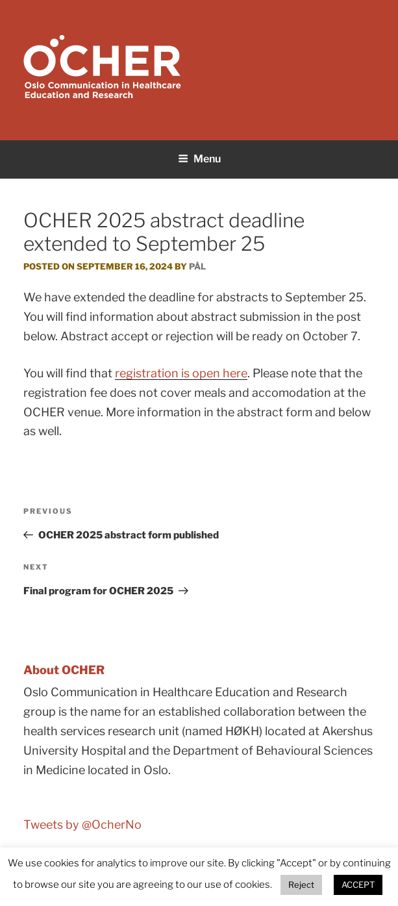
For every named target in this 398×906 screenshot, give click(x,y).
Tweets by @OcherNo (82, 824)
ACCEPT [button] (358, 884)
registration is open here (181, 373)
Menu (199, 159)
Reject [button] (301, 884)
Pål (197, 266)
